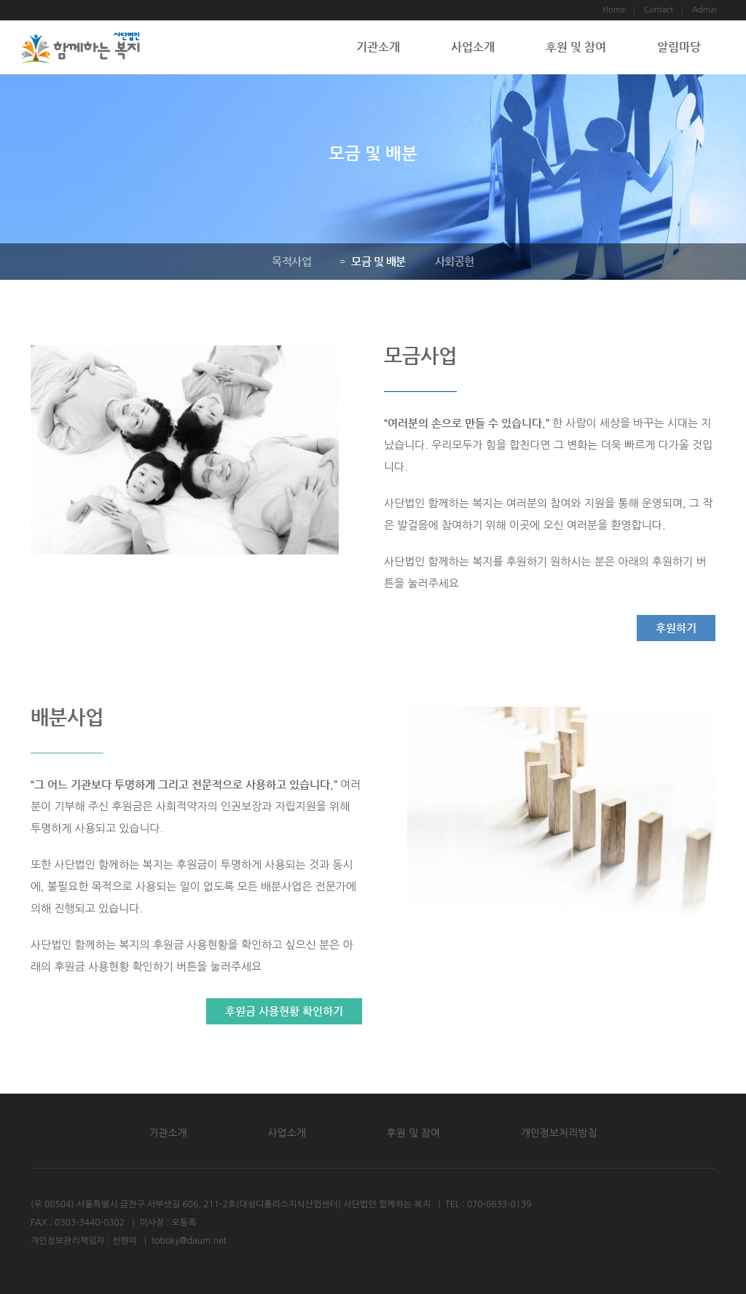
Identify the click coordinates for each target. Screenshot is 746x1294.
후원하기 (676, 627)
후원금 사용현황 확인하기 (284, 1011)
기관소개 (378, 47)
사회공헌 (454, 261)
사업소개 (473, 47)
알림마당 (679, 47)
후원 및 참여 (576, 47)
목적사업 (291, 261)
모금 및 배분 (373, 261)
